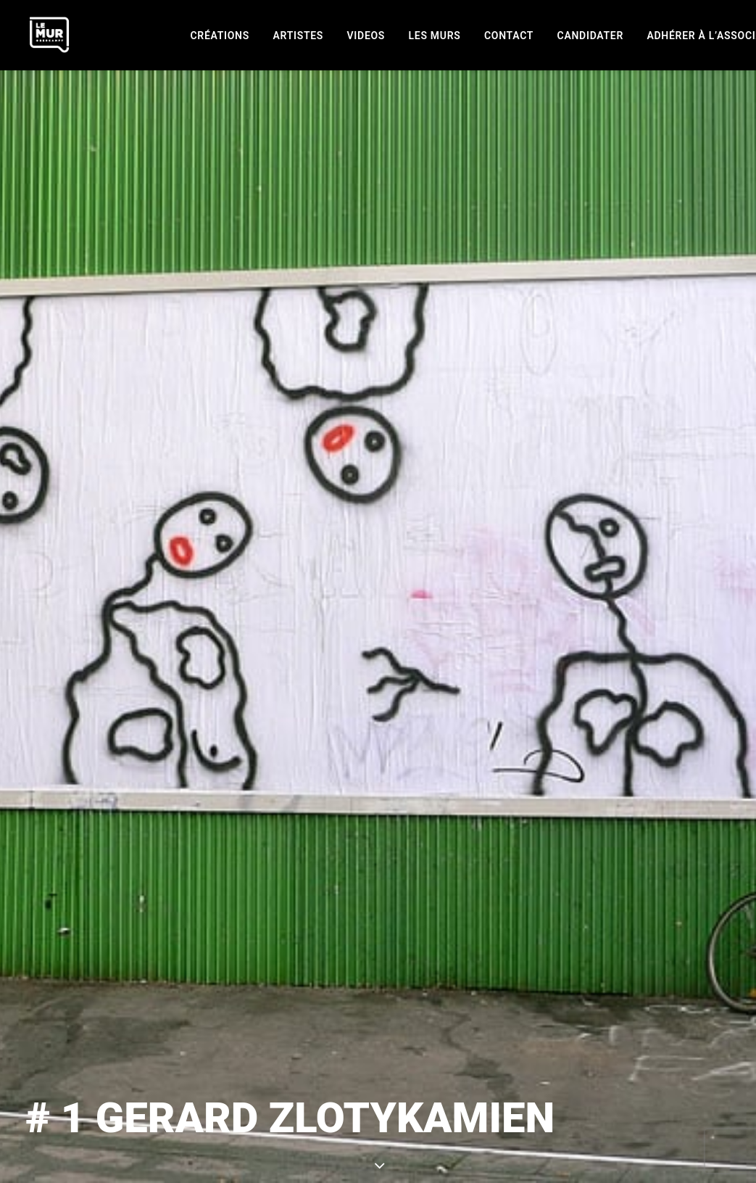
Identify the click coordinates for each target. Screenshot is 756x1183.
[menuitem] (219, 35)
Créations (220, 35)
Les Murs (435, 35)
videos (366, 35)
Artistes (298, 35)
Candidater (590, 35)
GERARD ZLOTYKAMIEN (494, 1106)
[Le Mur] (49, 35)
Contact (508, 35)
